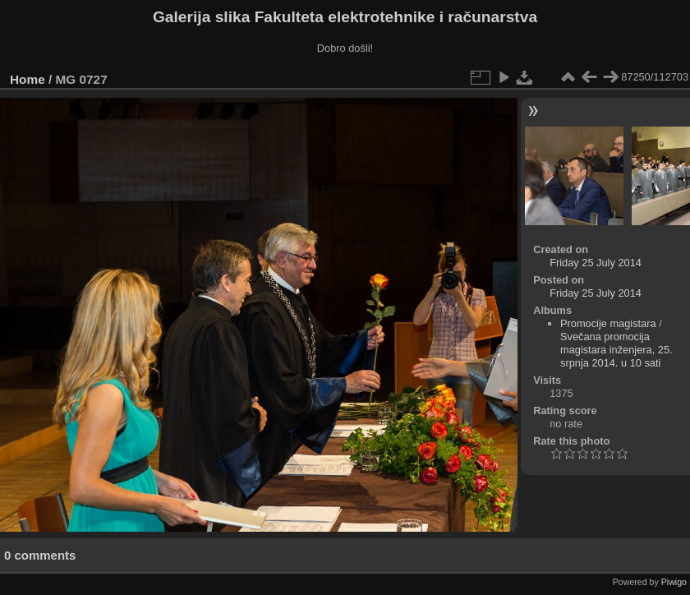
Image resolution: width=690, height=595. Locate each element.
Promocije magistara (608, 323)
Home (27, 79)
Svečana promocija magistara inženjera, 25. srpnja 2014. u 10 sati (616, 349)
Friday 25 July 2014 (596, 262)
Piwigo (674, 582)
